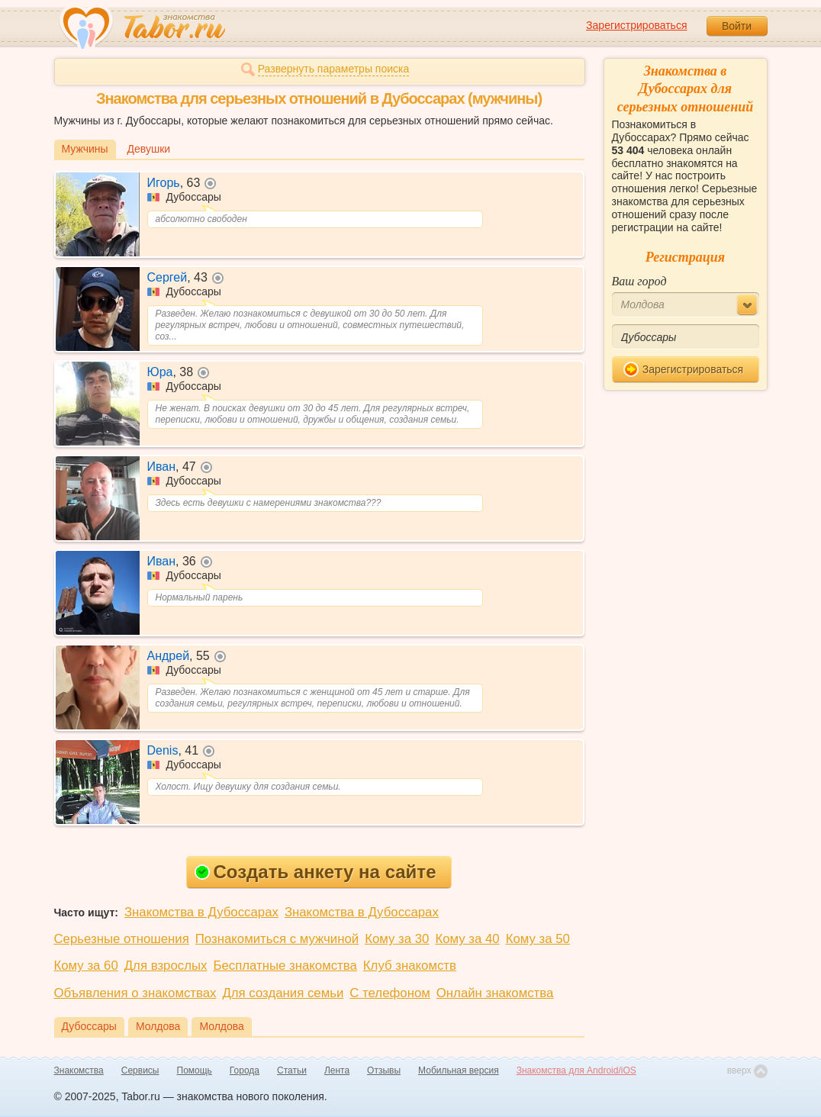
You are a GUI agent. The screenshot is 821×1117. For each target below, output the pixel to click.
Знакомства (79, 1070)
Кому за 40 (467, 939)
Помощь (194, 1070)
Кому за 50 (538, 939)
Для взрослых (166, 965)
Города (244, 1070)
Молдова (158, 1026)
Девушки (149, 149)
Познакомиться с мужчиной (277, 939)
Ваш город (639, 281)
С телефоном (389, 993)
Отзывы (384, 1070)
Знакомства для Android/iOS (576, 1070)
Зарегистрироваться (636, 25)
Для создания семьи (282, 993)
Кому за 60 (86, 965)
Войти (737, 26)
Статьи (292, 1070)
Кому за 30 (397, 939)
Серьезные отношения (121, 939)
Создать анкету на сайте (315, 871)
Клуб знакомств (409, 965)
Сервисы (140, 1070)
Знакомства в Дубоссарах (201, 912)
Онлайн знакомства (495, 993)
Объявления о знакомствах (135, 993)
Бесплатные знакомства (284, 965)
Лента (336, 1070)
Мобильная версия (458, 1070)
